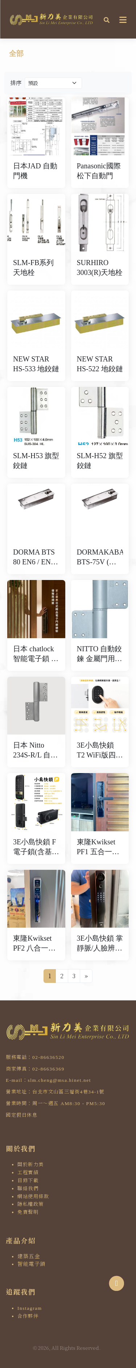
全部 (16, 53)
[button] (106, 19)
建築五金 (28, 1256)
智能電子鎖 (31, 1264)
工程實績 (27, 1172)
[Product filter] (53, 83)
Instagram (29, 1308)
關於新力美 (30, 1164)
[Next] (86, 976)
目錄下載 (27, 1180)
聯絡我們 (27, 1188)
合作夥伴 (27, 1316)
